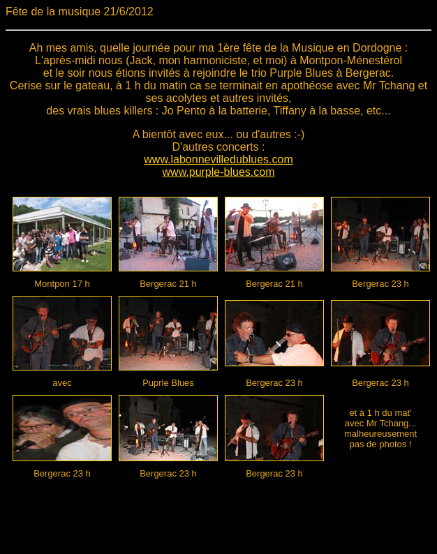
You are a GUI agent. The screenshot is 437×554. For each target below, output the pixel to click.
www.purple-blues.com (219, 172)
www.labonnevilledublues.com (218, 159)
